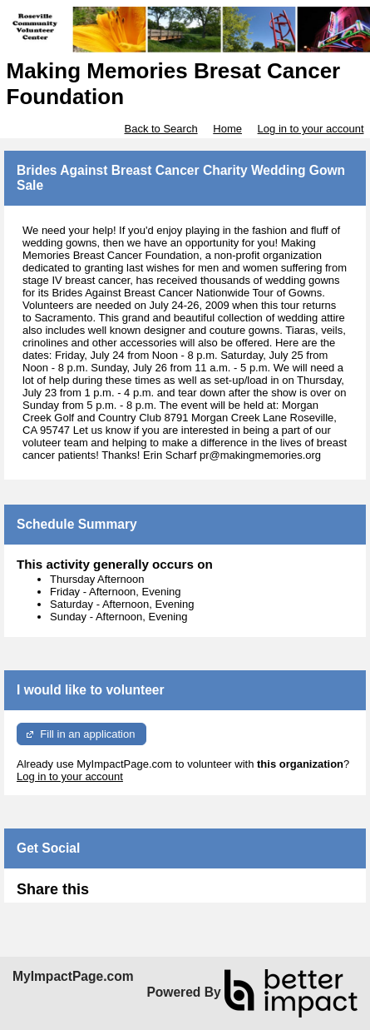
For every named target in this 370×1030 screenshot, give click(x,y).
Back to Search (160, 128)
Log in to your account (311, 128)
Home (227, 128)
